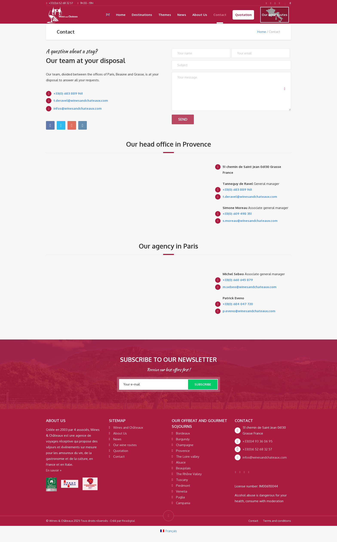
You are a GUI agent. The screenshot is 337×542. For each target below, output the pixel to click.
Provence (183, 451)
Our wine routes (274, 15)
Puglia (180, 497)
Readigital (128, 520)
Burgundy (183, 439)
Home (121, 15)
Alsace (181, 462)
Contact (219, 15)
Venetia (181, 491)
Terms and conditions (277, 520)
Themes (164, 15)
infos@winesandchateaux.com (265, 457)
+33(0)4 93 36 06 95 (258, 441)
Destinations (142, 15)
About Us (199, 15)
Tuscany (182, 480)
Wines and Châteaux (128, 427)
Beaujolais (183, 468)
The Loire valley (187, 456)
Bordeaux (183, 433)
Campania (183, 503)
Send (186, 118)
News (181, 15)
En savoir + (54, 470)
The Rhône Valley (189, 474)
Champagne (184, 445)
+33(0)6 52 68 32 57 (257, 449)
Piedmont (183, 486)
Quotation (243, 15)
